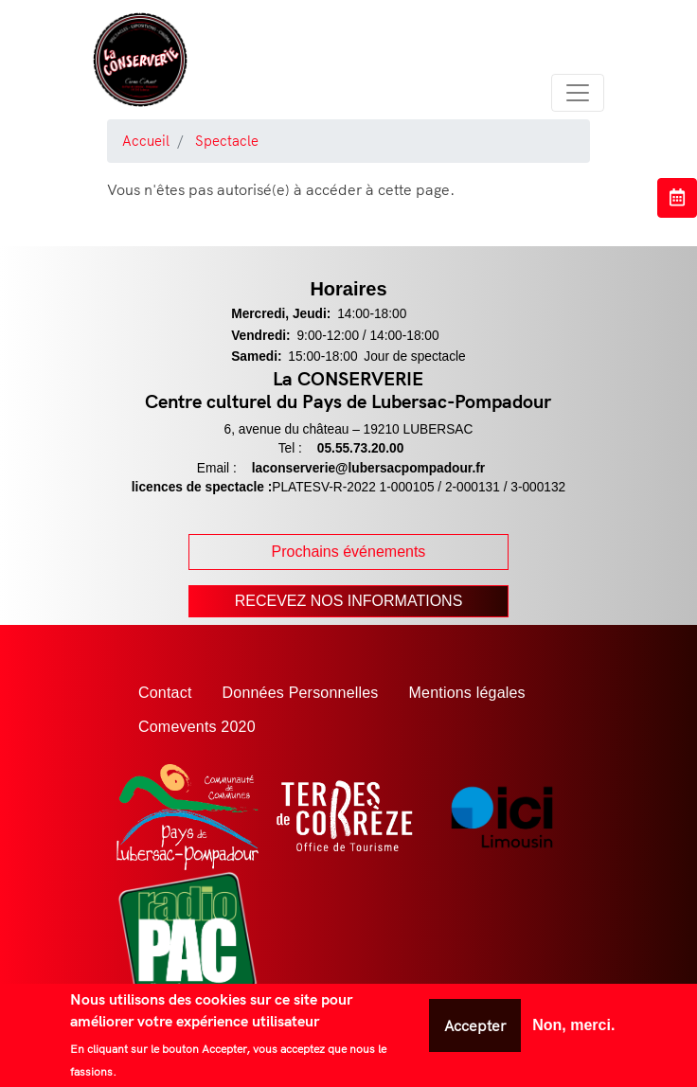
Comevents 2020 (197, 727)
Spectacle (227, 141)
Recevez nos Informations (349, 601)
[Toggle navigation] (577, 93)
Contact (165, 693)
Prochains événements (349, 552)
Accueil (146, 141)
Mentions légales (467, 693)
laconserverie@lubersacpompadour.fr (368, 468)
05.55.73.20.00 (360, 448)
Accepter (475, 1025)
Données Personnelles (301, 693)
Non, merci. (573, 1025)
